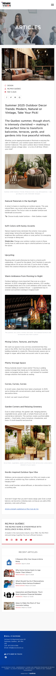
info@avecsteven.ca (16, 648)
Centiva (32, 673)
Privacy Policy (30, 668)
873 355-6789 (13, 645)
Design (9, 85)
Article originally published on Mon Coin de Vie (21, 509)
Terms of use (40, 668)
